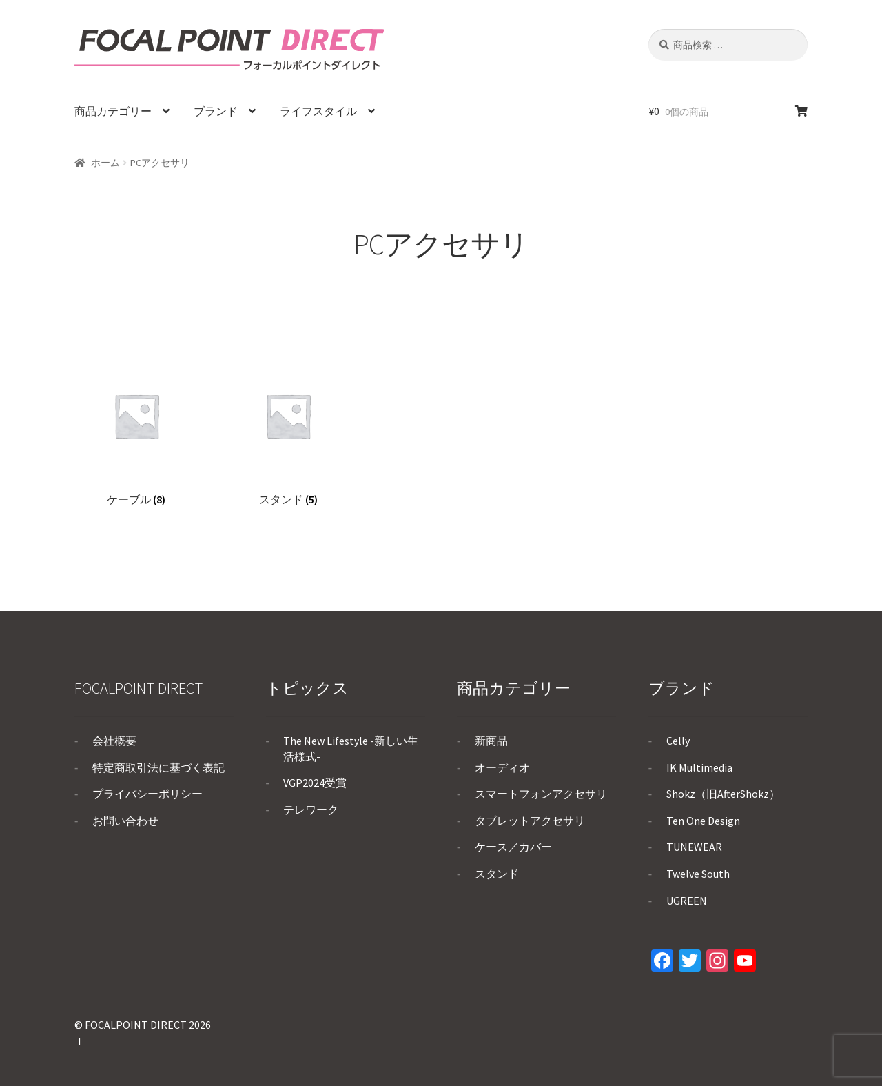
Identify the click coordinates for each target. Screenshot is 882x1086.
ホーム (105, 163)
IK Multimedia (699, 767)
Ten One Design (703, 820)
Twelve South (698, 874)
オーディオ (502, 767)
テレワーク (310, 809)
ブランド (216, 111)
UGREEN (686, 900)
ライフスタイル (318, 111)
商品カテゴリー (113, 111)
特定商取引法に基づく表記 (158, 767)
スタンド (497, 874)
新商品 (491, 740)
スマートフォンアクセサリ (541, 794)
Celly (678, 740)
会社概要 (114, 740)
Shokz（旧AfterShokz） (723, 794)
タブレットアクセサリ (530, 820)
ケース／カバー (513, 847)
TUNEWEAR (694, 847)
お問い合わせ (125, 820)
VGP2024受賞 (315, 783)
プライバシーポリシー (147, 794)
